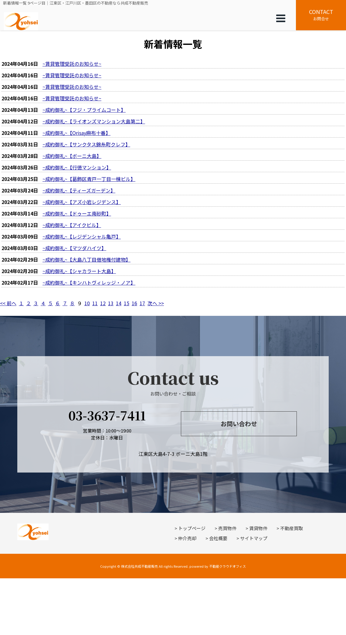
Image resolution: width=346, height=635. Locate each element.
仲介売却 (187, 538)
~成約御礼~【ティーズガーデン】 (78, 190)
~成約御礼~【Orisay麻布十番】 (76, 132)
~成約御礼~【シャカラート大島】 (79, 271)
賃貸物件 (258, 528)
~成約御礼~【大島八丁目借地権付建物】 (86, 259)
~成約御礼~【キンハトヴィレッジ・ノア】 (88, 282)
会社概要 (218, 538)
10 (87, 303)
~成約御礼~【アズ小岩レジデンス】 (81, 202)
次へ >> (156, 303)
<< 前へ (8, 303)
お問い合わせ (239, 423)
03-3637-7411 (107, 415)
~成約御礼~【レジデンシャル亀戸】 (81, 236)
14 (118, 303)
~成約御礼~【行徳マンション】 (76, 167)
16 (134, 303)
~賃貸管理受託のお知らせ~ (71, 63)
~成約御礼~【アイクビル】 (71, 225)
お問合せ (320, 15)
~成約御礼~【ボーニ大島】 (71, 155)
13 (111, 303)
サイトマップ (253, 538)
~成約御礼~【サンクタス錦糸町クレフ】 (86, 144)
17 (142, 303)
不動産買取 (291, 528)
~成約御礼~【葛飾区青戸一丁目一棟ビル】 (88, 178)
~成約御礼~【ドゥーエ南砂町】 (76, 213)
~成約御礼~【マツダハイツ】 (74, 248)
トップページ (191, 528)
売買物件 (227, 528)
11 (95, 303)
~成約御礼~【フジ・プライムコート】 (84, 109)
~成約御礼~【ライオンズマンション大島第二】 (93, 121)
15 (126, 303)
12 (103, 303)
